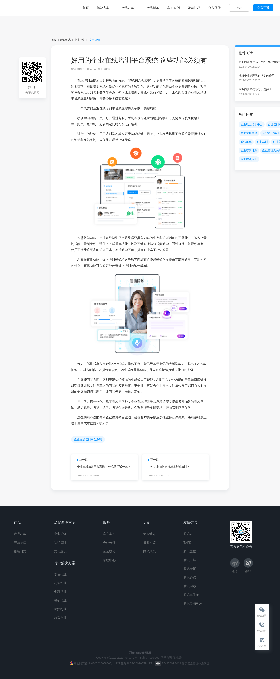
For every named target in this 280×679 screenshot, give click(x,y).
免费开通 (263, 7)
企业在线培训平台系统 (88, 439)
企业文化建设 (249, 133)
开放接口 (20, 542)
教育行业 (60, 617)
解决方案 (105, 7)
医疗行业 (60, 609)
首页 (86, 7)
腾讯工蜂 (189, 560)
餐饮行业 (60, 600)
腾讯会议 (189, 568)
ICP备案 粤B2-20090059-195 (134, 663)
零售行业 (60, 574)
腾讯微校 (189, 551)
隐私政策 (149, 551)
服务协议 (149, 542)
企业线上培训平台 (252, 124)
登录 (239, 7)
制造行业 (60, 583)
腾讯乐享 (19, 7)
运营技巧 (194, 7)
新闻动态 (65, 39)
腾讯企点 (189, 577)
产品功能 (130, 7)
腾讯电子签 (191, 595)
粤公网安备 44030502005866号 (93, 663)
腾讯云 (188, 534)
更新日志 (20, 551)
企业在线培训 (249, 159)
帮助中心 (109, 560)
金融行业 (60, 591)
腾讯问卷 (189, 586)
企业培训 (79, 39)
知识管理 (60, 542)
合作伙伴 (214, 7)
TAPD (187, 542)
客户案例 (173, 7)
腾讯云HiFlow (193, 603)
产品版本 (153, 7)
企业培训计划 (249, 150)
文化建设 (60, 551)
